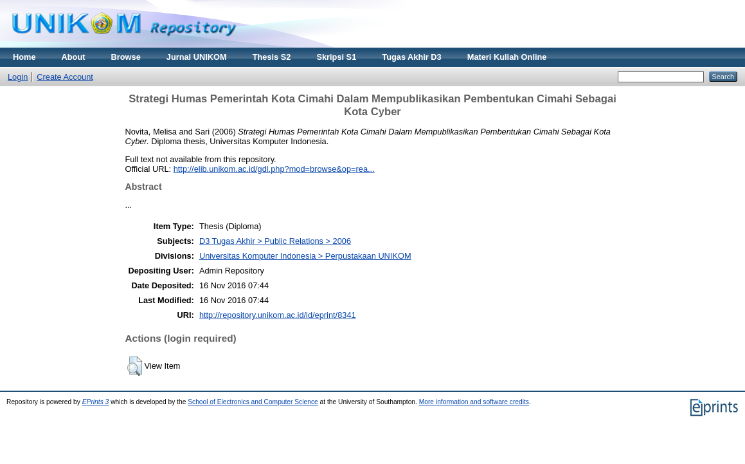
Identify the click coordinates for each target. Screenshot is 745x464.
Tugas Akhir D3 (411, 57)
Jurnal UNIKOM (196, 57)
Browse (126, 57)
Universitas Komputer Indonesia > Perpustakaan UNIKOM (305, 256)
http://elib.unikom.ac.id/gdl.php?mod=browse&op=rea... (274, 169)
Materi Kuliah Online (507, 57)
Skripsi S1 (336, 57)
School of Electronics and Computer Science (253, 401)
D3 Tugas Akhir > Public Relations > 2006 (275, 241)
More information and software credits (474, 401)
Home (24, 57)
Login (18, 77)
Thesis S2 (272, 57)
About (73, 57)
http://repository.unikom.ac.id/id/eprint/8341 (277, 315)
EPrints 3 (95, 401)
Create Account (65, 77)
